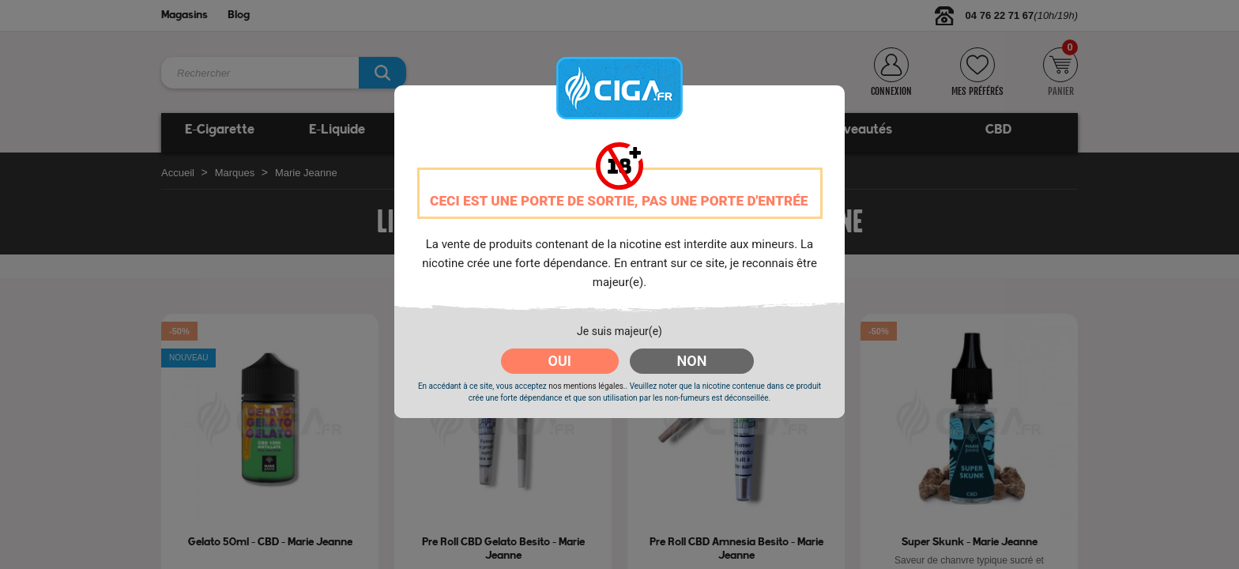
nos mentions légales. (586, 386)
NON (692, 360)
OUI (559, 360)
